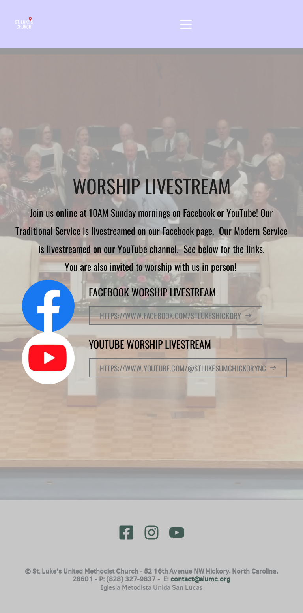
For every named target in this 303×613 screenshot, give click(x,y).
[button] (186, 24)
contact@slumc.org (200, 579)
